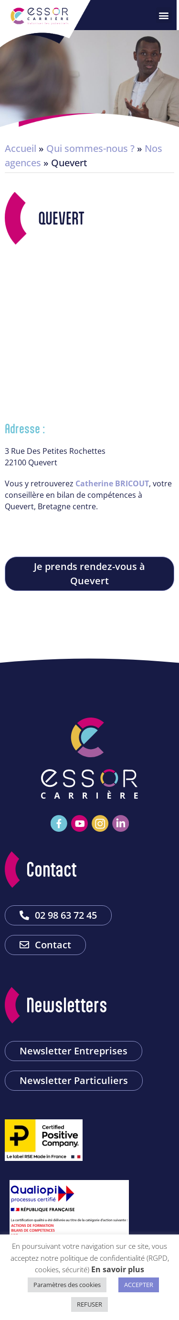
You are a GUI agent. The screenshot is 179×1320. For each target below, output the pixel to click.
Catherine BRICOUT (112, 483)
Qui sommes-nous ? (90, 148)
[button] (166, 15)
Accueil (20, 148)
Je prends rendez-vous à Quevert (89, 573)
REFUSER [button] (89, 1304)
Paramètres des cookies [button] (67, 1284)
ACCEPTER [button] (138, 1284)
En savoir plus (117, 1269)
